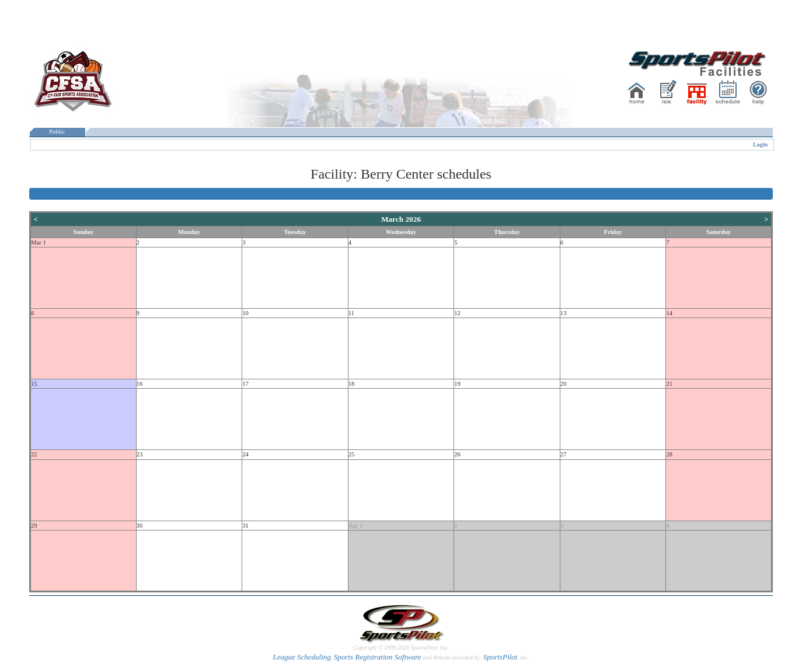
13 (563, 313)
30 (140, 525)
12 (457, 313)
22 (34, 454)
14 (669, 313)
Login (760, 144)
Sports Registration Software (377, 656)
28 (669, 454)
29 (34, 525)
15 (34, 384)
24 (245, 454)
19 (457, 384)
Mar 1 (38, 242)
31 (245, 525)
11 (351, 313)
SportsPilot (500, 656)
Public (57, 131)
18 (351, 384)
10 (245, 313)
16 (140, 384)
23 (140, 454)
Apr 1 (355, 525)
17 (245, 384)
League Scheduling (301, 656)
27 (563, 454)
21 (669, 384)
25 (351, 454)
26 (457, 454)
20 (563, 384)
